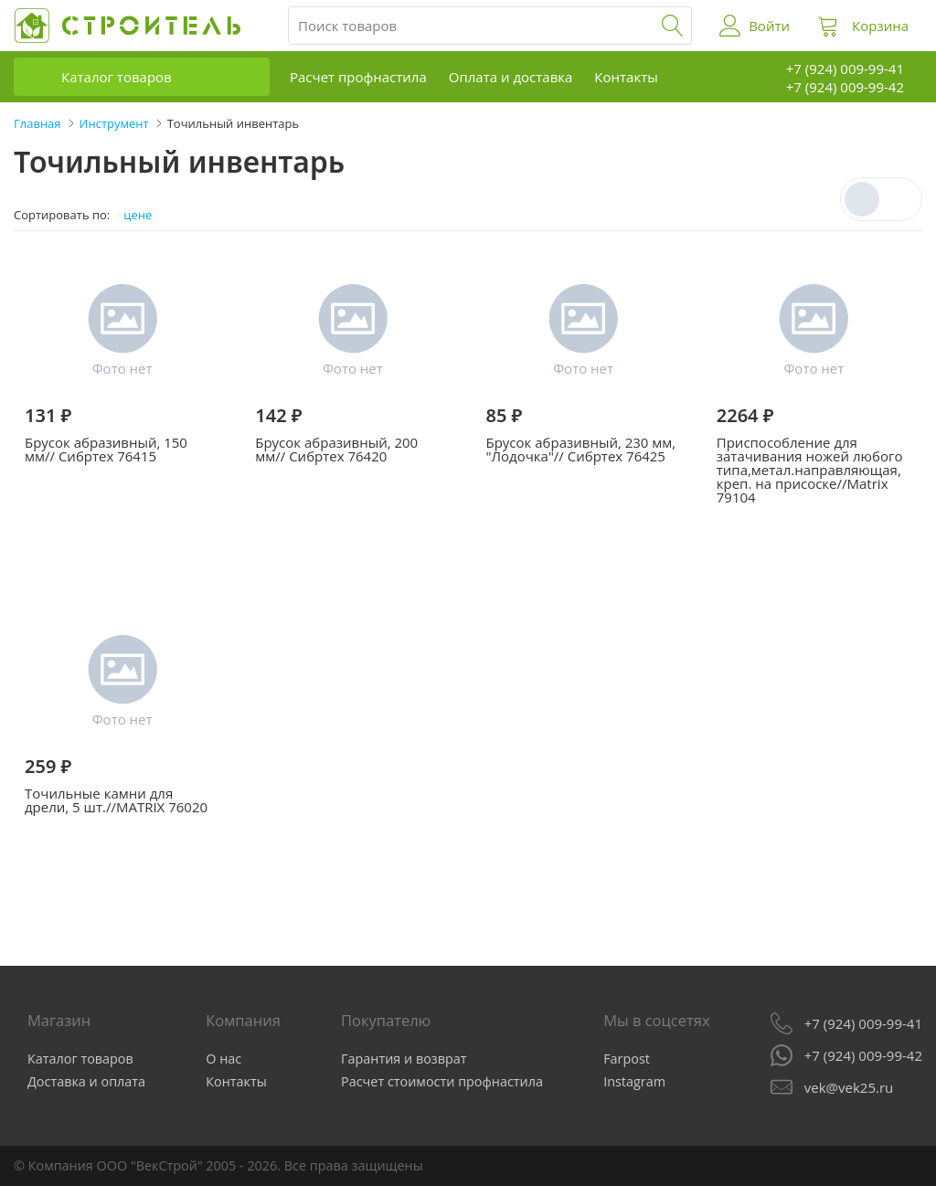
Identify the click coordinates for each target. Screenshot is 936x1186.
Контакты (625, 77)
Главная (37, 123)
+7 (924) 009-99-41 (863, 1023)
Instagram (634, 1081)
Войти (769, 25)
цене (137, 215)
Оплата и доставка (511, 77)
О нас (223, 1058)
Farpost (626, 1058)
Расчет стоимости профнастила (442, 1081)
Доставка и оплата (86, 1081)
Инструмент (114, 123)
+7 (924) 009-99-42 (863, 1055)
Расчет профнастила (358, 77)
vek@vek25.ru (848, 1087)
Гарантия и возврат (404, 1058)
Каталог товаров (116, 77)
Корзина (880, 25)
